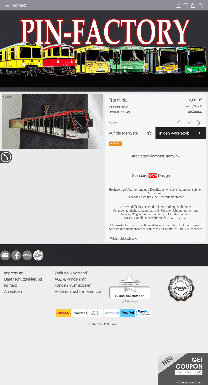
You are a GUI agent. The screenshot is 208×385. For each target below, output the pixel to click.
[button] (7, 5)
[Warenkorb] (193, 5)
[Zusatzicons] (38, 255)
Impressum (13, 273)
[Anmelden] (178, 5)
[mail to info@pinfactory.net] (5, 255)
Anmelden (13, 291)
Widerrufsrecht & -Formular (78, 291)
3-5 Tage (119, 112)
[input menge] (189, 122)
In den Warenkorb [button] (174, 133)
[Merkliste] (186, 5)
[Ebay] (27, 255)
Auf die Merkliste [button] (123, 133)
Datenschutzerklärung (23, 279)
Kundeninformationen (73, 285)
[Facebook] (16, 255)
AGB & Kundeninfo (70, 279)
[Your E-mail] (185, 372)
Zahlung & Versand (71, 273)
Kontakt (19, 5)
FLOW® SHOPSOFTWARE (104, 324)
